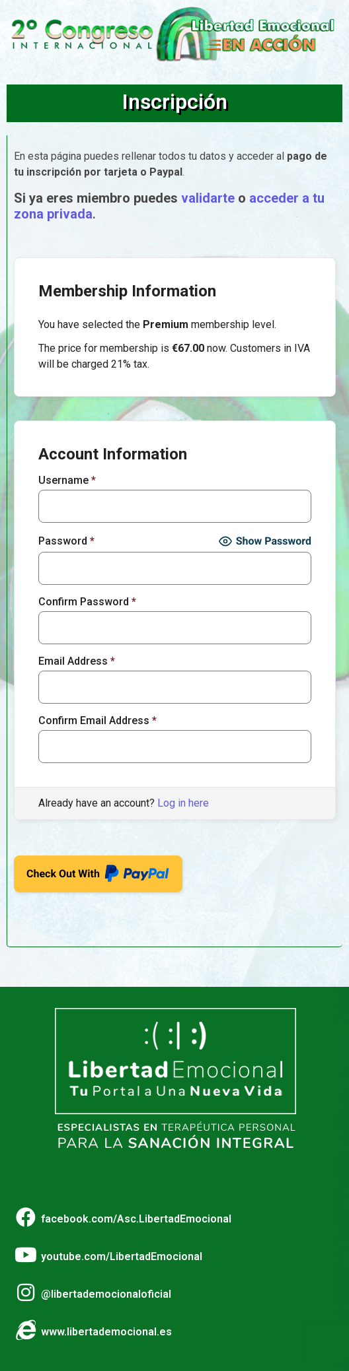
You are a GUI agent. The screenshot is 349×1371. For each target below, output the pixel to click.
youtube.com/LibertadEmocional (121, 1256)
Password (66, 541)
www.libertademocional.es (106, 1331)
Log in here (183, 803)
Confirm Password (87, 602)
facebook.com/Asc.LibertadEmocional (136, 1219)
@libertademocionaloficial (106, 1294)
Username (67, 480)
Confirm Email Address (97, 721)
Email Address (76, 661)
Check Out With (98, 869)
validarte (208, 198)
